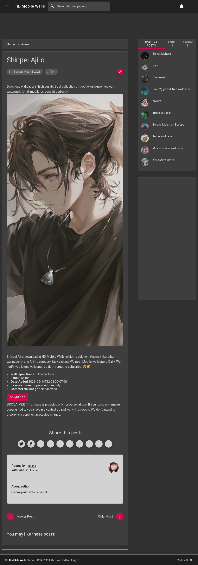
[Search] (52, 6)
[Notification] (181, 6)
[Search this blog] (79, 6)
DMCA (30, 560)
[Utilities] (191, 6)
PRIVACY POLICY (45, 560)
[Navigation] (7, 6)
